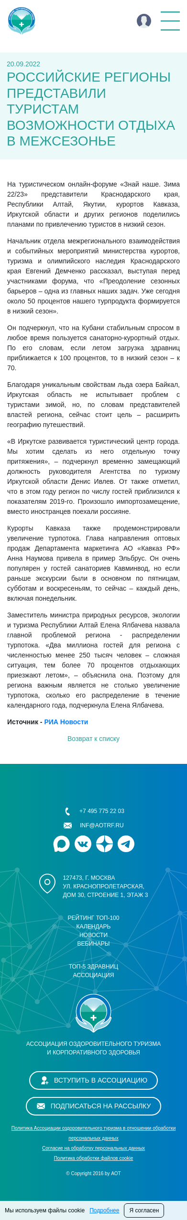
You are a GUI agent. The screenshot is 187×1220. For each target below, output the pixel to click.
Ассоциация (93, 975)
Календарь (94, 926)
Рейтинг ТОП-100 (94, 918)
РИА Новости (66, 722)
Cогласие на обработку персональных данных (93, 1148)
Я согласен (144, 1210)
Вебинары (93, 943)
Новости (93, 935)
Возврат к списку (93, 738)
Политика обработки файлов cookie (93, 1158)
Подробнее (104, 1210)
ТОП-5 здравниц (94, 966)
